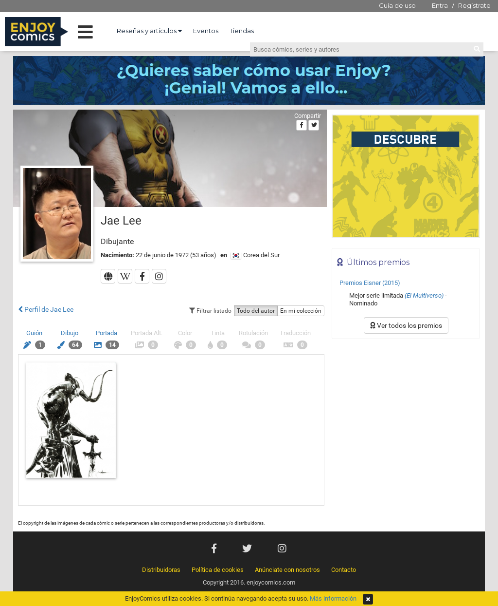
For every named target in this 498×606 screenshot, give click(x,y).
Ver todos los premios (406, 325)
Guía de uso (397, 5)
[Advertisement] (406, 410)
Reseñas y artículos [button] (149, 31)
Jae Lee (121, 220)
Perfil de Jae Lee (45, 309)
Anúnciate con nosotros (287, 569)
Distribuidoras (161, 569)
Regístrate (474, 5)
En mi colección (300, 310)
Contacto (343, 569)
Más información (333, 598)
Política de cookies (218, 569)
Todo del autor (256, 310)
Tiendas (242, 31)
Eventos (205, 31)
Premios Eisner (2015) (369, 282)
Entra (440, 5)
